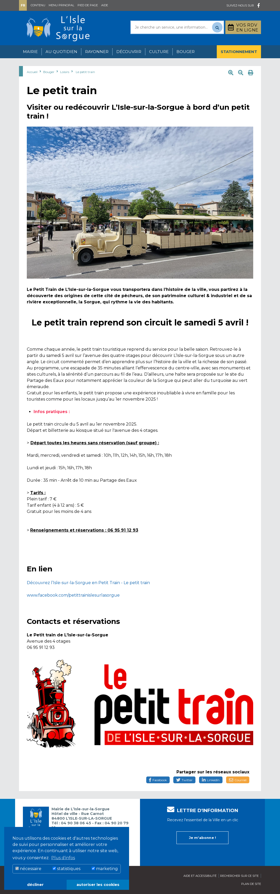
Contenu (38, 5)
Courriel (237, 780)
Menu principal (61, 5)
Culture (159, 51)
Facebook (158, 780)
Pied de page (88, 5)
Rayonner (97, 51)
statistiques (66, 868)
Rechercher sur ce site (239, 876)
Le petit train (85, 72)
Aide (104, 5)
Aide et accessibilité (200, 876)
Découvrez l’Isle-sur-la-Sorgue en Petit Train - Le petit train (88, 582)
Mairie (30, 51)
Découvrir (128, 51)
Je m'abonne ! (202, 838)
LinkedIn (211, 780)
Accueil (32, 72)
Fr (23, 5)
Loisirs (64, 72)
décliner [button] (35, 884)
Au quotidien (61, 51)
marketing (105, 868)
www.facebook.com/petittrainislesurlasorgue (73, 595)
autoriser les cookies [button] (98, 884)
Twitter (184, 780)
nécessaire (28, 868)
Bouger (185, 51)
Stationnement (239, 51)
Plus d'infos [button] (63, 857)
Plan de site (251, 884)
